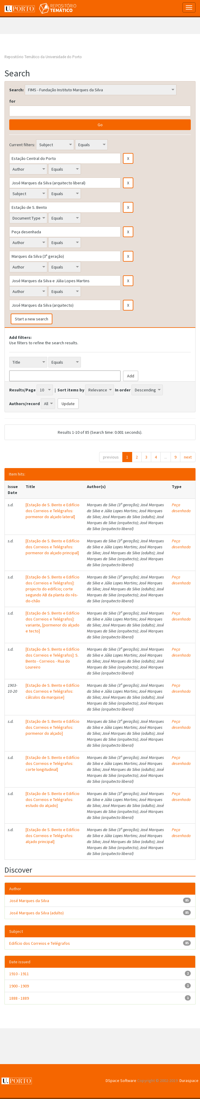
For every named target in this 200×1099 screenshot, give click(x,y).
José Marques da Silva (29, 900)
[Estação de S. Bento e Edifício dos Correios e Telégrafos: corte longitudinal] (52, 763)
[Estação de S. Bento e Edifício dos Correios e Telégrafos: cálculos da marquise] (52, 691)
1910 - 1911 (19, 973)
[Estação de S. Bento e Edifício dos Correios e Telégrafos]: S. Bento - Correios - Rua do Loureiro (52, 658)
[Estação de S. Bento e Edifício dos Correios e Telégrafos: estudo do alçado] (52, 799)
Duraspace (189, 1080)
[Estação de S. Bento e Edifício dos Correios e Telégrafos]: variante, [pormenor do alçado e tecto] (52, 622)
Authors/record (24, 403)
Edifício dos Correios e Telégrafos (39, 943)
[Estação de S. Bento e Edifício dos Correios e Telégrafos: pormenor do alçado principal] (52, 546)
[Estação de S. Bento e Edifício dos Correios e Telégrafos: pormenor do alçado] (52, 727)
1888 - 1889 (19, 998)
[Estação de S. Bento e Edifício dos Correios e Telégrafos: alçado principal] (52, 835)
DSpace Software (121, 1080)
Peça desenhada (181, 507)
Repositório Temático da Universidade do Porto (43, 56)
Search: (16, 89)
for (12, 101)
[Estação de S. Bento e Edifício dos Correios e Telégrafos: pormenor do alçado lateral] (52, 510)
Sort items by (70, 390)
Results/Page (22, 390)
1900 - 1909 (19, 986)
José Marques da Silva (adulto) (36, 913)
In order (123, 390)
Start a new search (31, 319)
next (188, 457)
